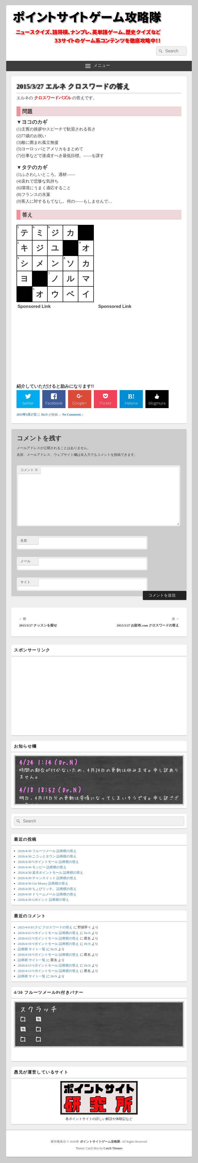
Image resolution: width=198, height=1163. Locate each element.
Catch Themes (113, 1148)
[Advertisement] (56, 343)
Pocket (105, 403)
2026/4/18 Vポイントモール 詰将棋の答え (48, 944)
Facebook (54, 403)
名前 (23, 541)
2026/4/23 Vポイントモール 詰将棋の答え (48, 933)
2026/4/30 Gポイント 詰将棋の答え (43, 900)
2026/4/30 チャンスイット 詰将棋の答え (47, 878)
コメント (29, 470)
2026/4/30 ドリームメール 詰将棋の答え (47, 894)
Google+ (79, 403)
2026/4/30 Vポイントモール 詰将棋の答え (48, 862)
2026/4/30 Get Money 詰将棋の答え (43, 884)
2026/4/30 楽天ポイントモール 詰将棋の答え (50, 873)
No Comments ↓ (73, 415)
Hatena (131, 403)
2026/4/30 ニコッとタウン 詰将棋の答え (47, 857)
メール (25, 561)
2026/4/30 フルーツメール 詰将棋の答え (47, 851)
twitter (28, 403)
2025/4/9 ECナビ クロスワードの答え (45, 928)
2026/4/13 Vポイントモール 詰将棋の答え (48, 966)
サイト (25, 582)
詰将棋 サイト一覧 (31, 949)
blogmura (157, 403)
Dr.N (44, 415)
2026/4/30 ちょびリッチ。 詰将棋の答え (47, 889)
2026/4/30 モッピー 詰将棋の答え (42, 867)
